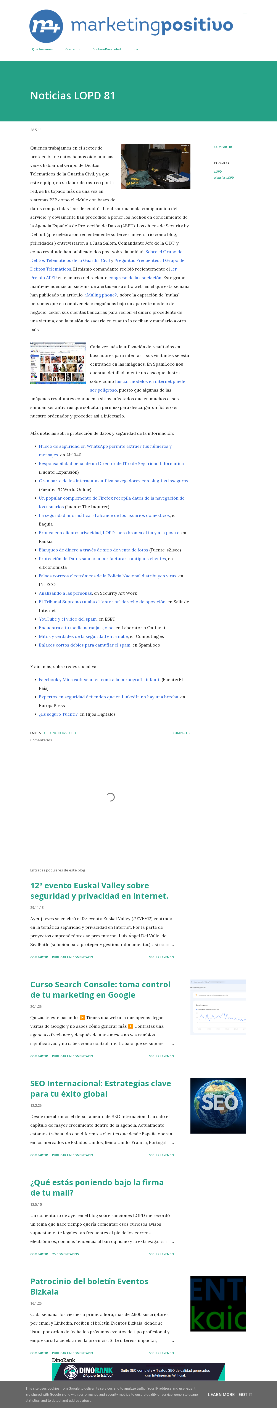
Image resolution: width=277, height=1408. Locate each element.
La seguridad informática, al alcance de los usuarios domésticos (104, 515)
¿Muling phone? (101, 295)
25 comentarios (65, 1254)
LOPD (218, 171)
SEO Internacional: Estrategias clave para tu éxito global (100, 1088)
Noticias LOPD (224, 177)
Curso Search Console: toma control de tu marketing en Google (100, 989)
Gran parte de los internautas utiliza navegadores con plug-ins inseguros (113, 480)
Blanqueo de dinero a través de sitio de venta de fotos (93, 550)
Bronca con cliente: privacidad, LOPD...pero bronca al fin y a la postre (109, 532)
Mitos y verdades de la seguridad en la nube (83, 636)
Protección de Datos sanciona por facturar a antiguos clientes (102, 558)
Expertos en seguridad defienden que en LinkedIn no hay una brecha (108, 696)
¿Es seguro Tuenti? (58, 714)
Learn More (221, 1394)
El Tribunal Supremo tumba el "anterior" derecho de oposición (102, 601)
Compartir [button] (223, 147)
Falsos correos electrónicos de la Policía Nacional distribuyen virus (107, 575)
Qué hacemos (39, 49)
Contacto (70, 49)
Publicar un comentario (72, 957)
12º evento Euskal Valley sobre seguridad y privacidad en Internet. (99, 890)
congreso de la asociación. (135, 277)
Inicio (135, 49)
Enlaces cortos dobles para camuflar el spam (84, 645)
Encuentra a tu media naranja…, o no (76, 627)
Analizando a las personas (65, 593)
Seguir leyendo (161, 957)
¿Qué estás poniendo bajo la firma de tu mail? (97, 1187)
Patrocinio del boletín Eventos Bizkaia (89, 1286)
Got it (246, 1394)
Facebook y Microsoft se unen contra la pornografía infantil (100, 679)
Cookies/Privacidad (104, 49)
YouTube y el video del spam (68, 619)
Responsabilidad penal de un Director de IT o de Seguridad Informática (111, 463)
